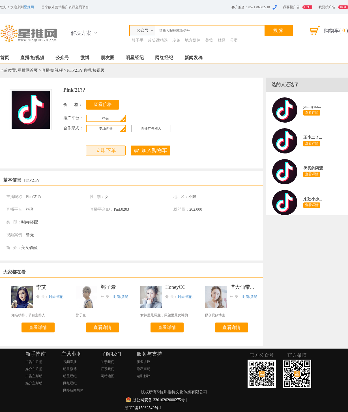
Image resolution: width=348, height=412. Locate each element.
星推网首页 (28, 70)
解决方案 (81, 33)
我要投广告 (291, 7)
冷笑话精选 (158, 40)
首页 (4, 57)
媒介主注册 (33, 369)
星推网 (29, 7)
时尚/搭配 (56, 297)
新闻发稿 (193, 57)
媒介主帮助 (33, 383)
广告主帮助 (33, 376)
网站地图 (107, 376)
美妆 (209, 40)
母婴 (234, 40)
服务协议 (143, 362)
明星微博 (70, 369)
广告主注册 (33, 362)
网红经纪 (164, 57)
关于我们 (107, 362)
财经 (221, 40)
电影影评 (143, 376)
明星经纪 (135, 57)
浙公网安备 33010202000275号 (158, 400)
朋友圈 (107, 57)
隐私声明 (143, 369)
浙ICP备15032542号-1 (143, 408)
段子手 (137, 40)
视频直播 (70, 362)
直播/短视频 (32, 57)
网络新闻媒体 (73, 390)
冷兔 (176, 40)
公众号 (62, 57)
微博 (84, 57)
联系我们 (107, 369)
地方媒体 (193, 40)
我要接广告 (327, 7)
